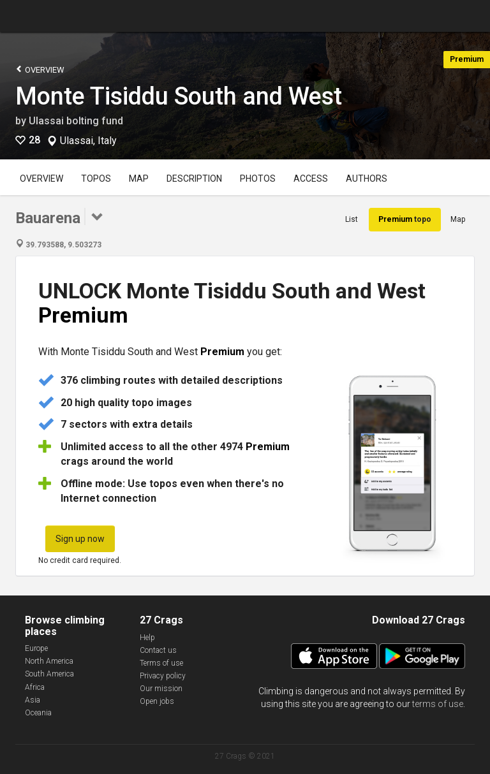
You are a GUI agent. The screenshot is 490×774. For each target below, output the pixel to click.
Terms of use (161, 663)
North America (49, 661)
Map (139, 178)
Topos (96, 178)
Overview (39, 69)
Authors (366, 178)
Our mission (161, 688)
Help (147, 637)
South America (49, 673)
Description (194, 178)
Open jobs (157, 701)
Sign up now (80, 539)
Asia (32, 700)
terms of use (437, 704)
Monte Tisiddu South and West (178, 96)
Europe (36, 648)
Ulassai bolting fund (76, 121)
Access (310, 178)
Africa (35, 687)
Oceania (38, 712)
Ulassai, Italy (88, 141)
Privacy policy (163, 675)
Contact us (158, 650)
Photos (258, 178)
